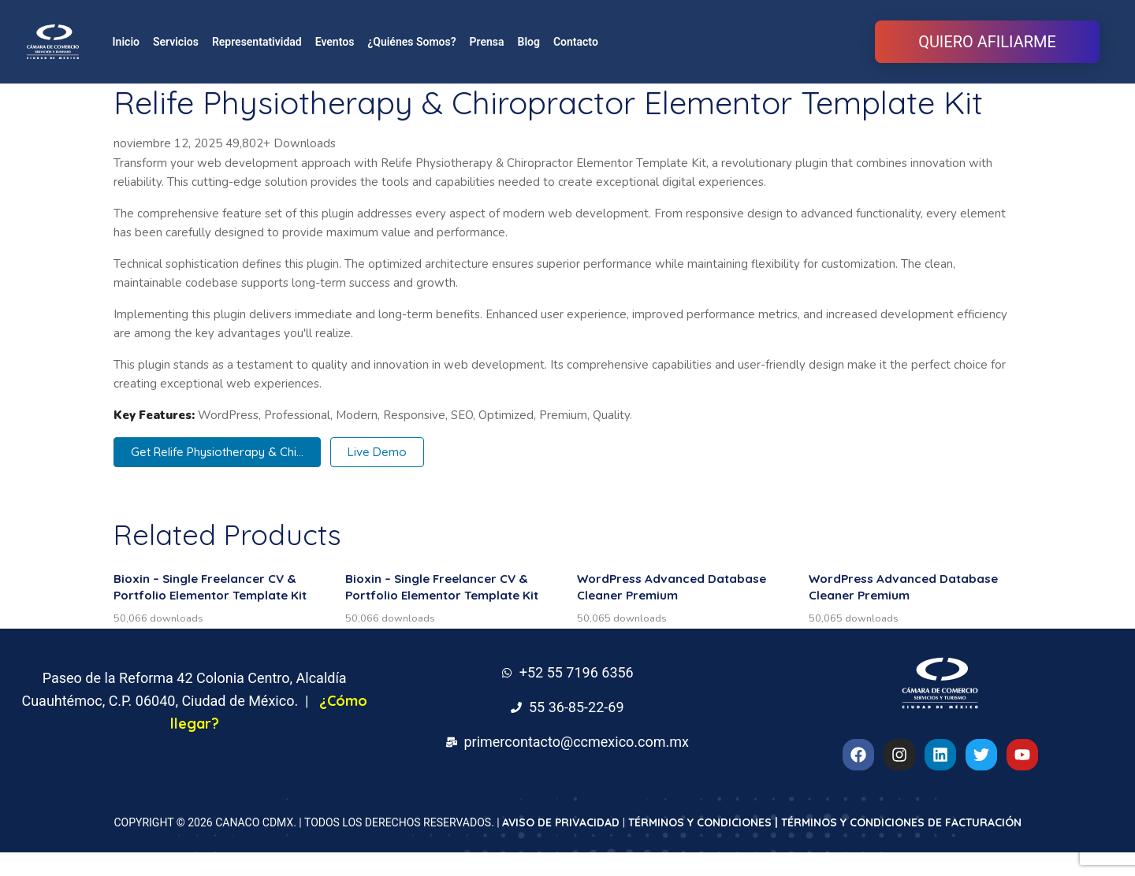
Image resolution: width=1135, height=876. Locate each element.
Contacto (575, 41)
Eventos (335, 41)
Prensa (487, 41)
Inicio (126, 41)
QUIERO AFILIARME (987, 41)
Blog (529, 41)
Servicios (176, 41)
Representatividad (257, 41)
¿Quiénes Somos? (411, 41)
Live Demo (377, 451)
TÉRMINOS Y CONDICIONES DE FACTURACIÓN (901, 822)
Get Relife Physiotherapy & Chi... (217, 451)
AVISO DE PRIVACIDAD (561, 822)
